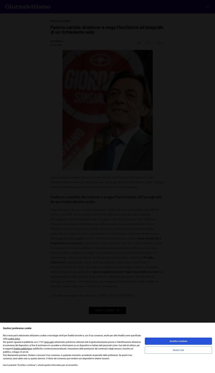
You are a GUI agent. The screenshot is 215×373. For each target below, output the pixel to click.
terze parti (49, 342)
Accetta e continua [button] (178, 341)
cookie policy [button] (14, 339)
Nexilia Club (178, 350)
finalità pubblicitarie (23, 348)
